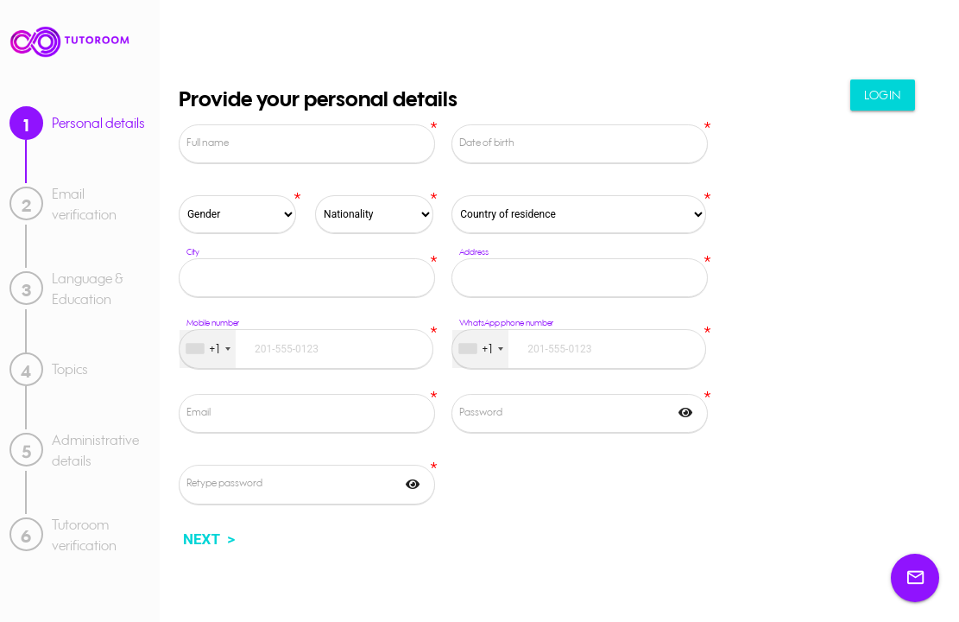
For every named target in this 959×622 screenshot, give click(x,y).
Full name (207, 142)
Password (480, 411)
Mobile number (213, 323)
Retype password (224, 482)
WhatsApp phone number (506, 323)
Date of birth (486, 142)
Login (879, 101)
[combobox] (208, 349)
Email (198, 411)
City (192, 251)
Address (474, 251)
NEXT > (209, 539)
